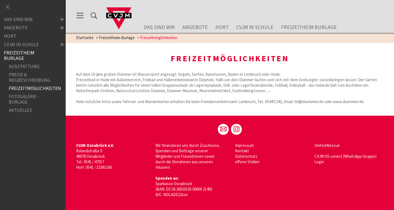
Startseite (85, 38)
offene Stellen (247, 162)
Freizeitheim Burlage (309, 27)
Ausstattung (24, 67)
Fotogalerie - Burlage (24, 100)
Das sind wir (159, 27)
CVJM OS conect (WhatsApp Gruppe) (345, 156)
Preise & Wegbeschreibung (29, 78)
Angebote (195, 27)
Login (319, 162)
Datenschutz (246, 156)
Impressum (244, 145)
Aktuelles (20, 110)
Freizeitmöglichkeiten (32, 89)
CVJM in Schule (255, 27)
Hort (222, 27)
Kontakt (242, 151)
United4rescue (327, 145)
